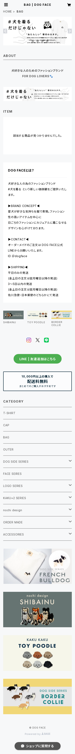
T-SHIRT (9, 413)
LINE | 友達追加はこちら (37, 359)
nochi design (12, 510)
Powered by (37, 734)
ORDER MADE (13, 522)
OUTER (8, 449)
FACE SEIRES (12, 473)
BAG (6, 437)
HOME (7, 11)
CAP (6, 425)
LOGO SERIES (13, 486)
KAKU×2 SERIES (14, 498)
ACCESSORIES (13, 534)
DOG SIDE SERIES (16, 461)
